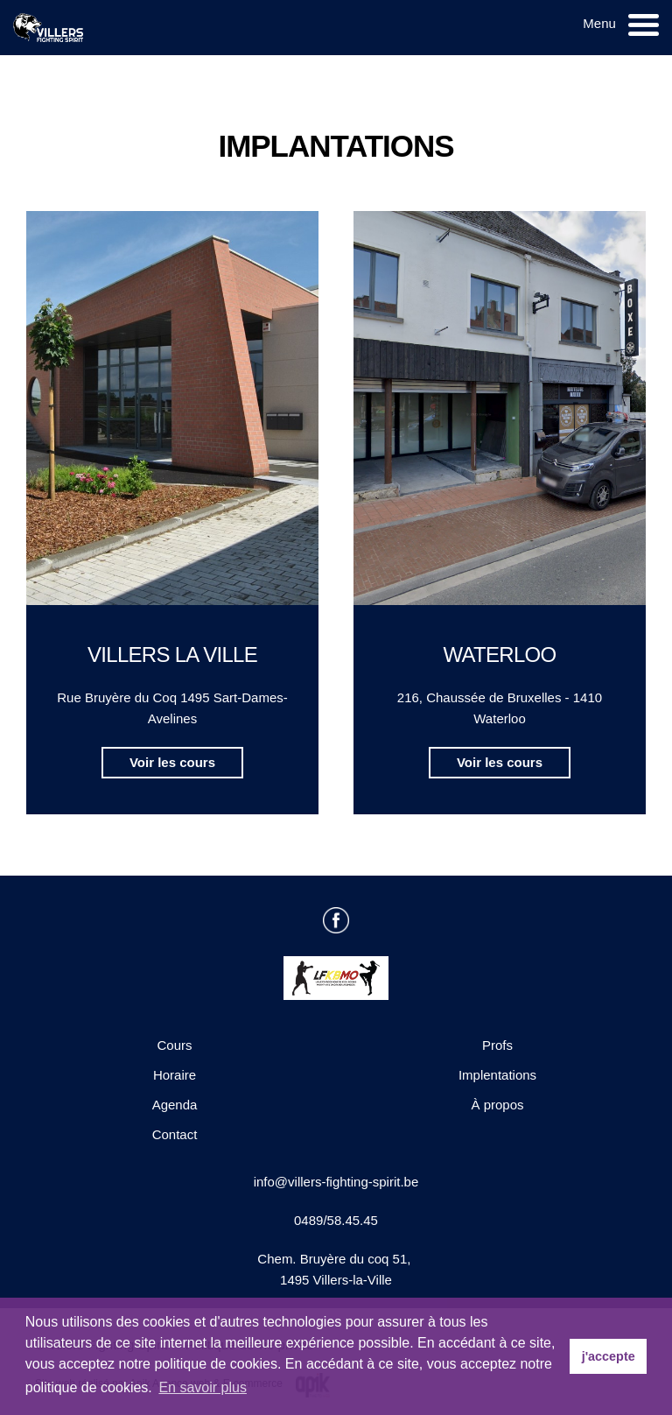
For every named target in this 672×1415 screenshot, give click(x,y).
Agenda (175, 1104)
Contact (175, 1134)
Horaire (174, 1074)
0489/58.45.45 (336, 1220)
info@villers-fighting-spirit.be (336, 1181)
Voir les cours (172, 762)
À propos (497, 1104)
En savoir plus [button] (202, 1387)
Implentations (497, 1074)
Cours (174, 1045)
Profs (497, 1045)
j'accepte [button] (608, 1356)
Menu (599, 23)
